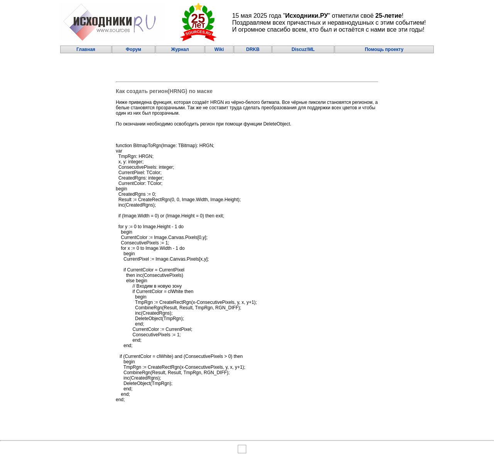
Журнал (180, 49)
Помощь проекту (384, 49)
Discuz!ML (303, 49)
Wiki (219, 49)
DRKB (253, 49)
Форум (133, 49)
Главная (85, 49)
